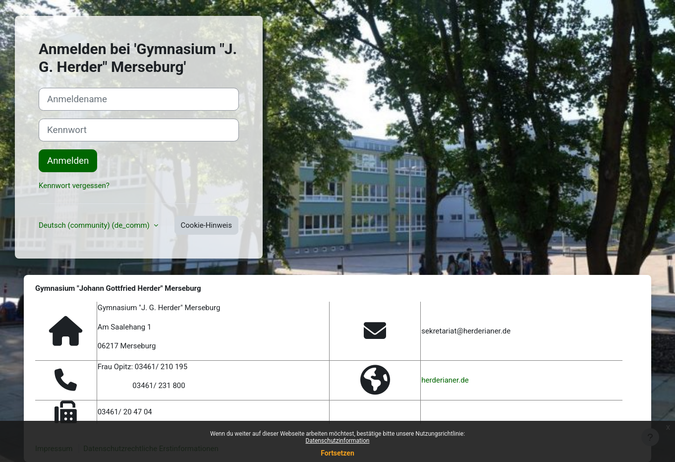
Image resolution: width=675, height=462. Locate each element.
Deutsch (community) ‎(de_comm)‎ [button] (95, 225)
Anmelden (68, 160)
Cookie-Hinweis (206, 225)
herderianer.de (444, 380)
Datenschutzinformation (338, 440)
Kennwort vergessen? (74, 185)
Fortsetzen (337, 453)
